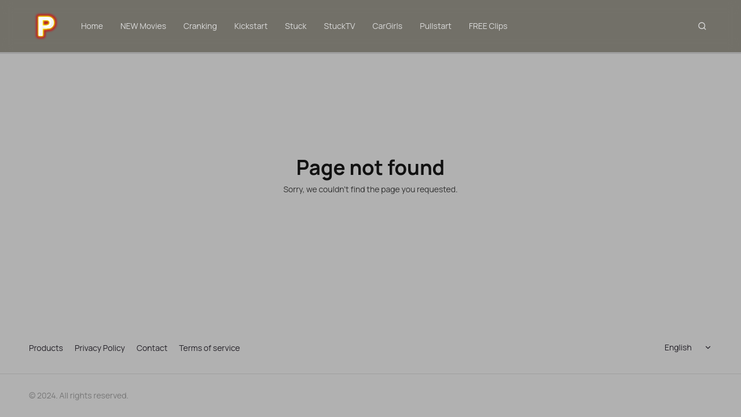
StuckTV (339, 25)
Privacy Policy (100, 347)
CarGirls (388, 25)
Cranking (200, 25)
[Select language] (690, 347)
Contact (152, 347)
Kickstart (251, 25)
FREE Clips (488, 25)
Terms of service (209, 347)
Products (46, 347)
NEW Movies (143, 25)
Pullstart (436, 25)
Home (92, 25)
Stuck (295, 25)
